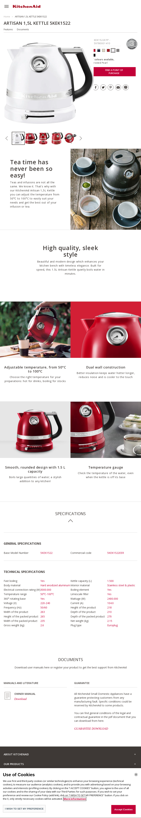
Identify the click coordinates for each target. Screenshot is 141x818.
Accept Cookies (123, 811)
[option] (18, 138)
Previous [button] (6, 138)
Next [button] (80, 138)
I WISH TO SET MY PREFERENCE (24, 811)
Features (8, 29)
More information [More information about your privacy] (75, 801)
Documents (23, 29)
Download (20, 698)
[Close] (136, 777)
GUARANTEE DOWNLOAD (91, 728)
